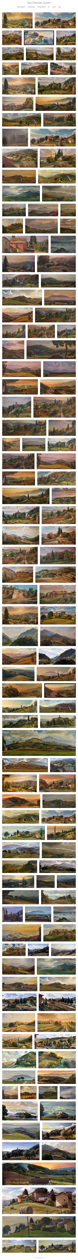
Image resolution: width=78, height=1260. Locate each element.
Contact (54, 6)
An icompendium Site (39, 1257)
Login (59, 6)
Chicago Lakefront (41, 6)
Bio (49, 6)
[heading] (39, 3)
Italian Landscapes (21, 6)
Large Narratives (31, 6)
